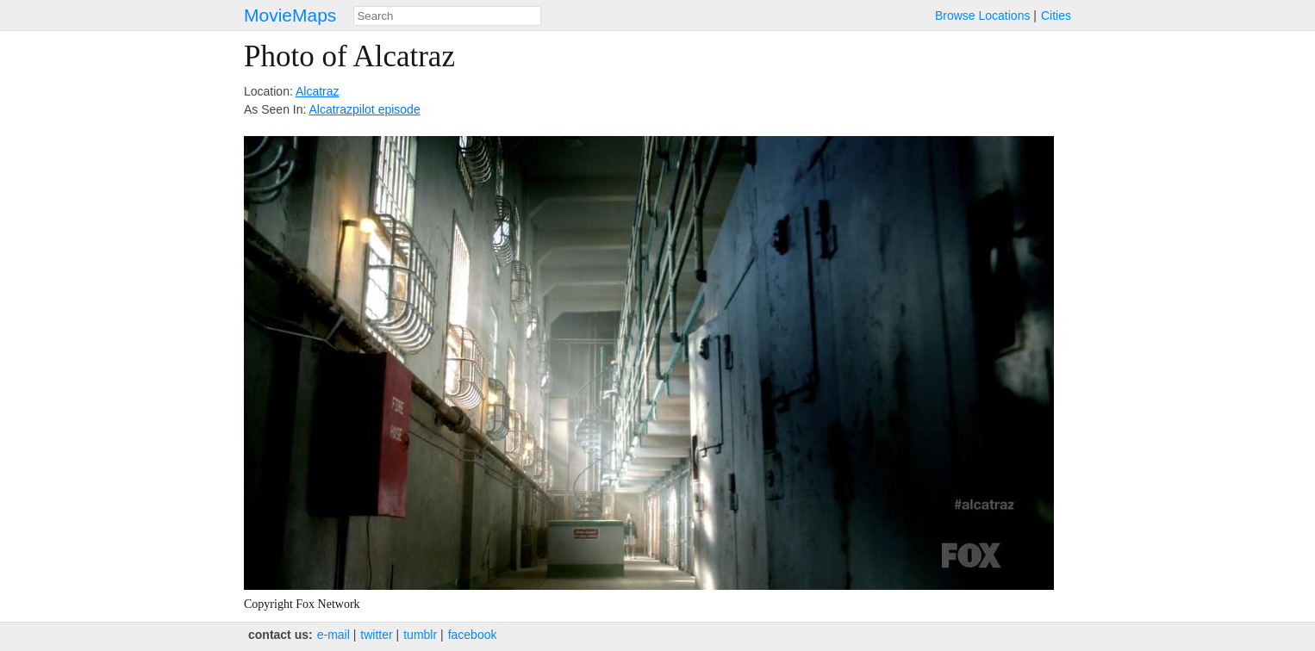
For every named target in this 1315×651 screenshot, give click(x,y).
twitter (376, 635)
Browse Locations (983, 15)
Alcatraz (318, 91)
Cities (1056, 15)
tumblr (420, 635)
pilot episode (386, 109)
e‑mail (333, 635)
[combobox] (447, 16)
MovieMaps (290, 15)
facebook (472, 635)
